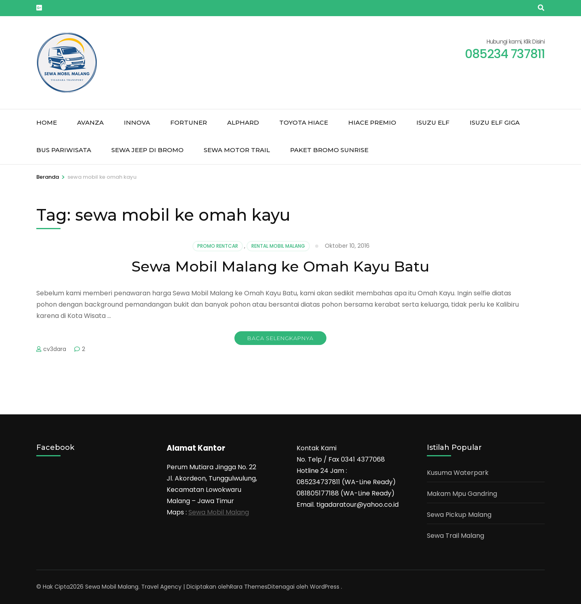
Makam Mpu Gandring (462, 493)
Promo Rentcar (217, 245)
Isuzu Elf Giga (495, 122)
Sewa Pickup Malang (459, 514)
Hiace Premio (372, 122)
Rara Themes (249, 587)
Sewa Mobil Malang (218, 512)
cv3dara (54, 349)
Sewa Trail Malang (455, 535)
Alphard (243, 122)
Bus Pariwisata (63, 150)
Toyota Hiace (303, 122)
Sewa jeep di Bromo (147, 150)
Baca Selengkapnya (280, 338)
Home (46, 122)
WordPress (324, 587)
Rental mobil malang (278, 245)
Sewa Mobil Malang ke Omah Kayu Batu (280, 266)
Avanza (90, 122)
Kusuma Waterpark (458, 472)
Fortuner (188, 122)
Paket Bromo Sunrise (329, 150)
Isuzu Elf (432, 122)
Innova (137, 122)
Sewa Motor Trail (237, 150)
